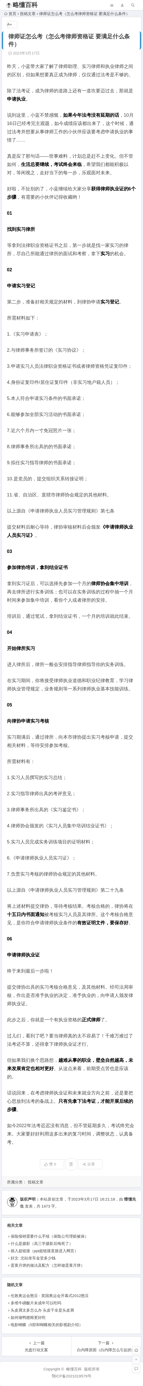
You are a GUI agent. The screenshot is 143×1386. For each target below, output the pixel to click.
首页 (10, 13)
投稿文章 (28, 13)
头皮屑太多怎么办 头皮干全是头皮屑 (42, 1310)
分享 (88, 1164)
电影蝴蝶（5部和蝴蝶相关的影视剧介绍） (47, 1324)
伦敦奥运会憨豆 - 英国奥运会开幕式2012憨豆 (50, 1295)
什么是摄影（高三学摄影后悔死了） (42, 1243)
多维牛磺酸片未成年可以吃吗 (36, 1303)
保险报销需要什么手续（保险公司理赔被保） (49, 1236)
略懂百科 (25, 4)
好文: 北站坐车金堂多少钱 (33, 1258)
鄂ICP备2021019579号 (71, 1376)
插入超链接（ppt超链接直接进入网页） (44, 1251)
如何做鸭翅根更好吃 (28, 1317)
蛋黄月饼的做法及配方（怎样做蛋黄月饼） (48, 1265)
